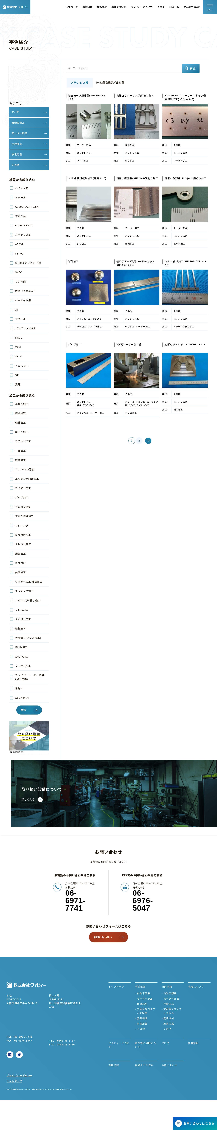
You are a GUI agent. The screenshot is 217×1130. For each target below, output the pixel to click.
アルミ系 (20, 216)
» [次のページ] (144, 441)
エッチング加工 (24, 591)
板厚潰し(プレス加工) (28, 637)
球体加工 (20, 422)
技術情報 (102, 7)
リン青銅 (20, 281)
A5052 (19, 244)
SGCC (18, 337)
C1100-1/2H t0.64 (26, 206)
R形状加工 (21, 647)
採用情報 (113, 1065)
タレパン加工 (23, 544)
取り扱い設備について (145, 1045)
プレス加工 (21, 609)
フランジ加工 (23, 441)
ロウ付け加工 (24, 535)
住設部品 (142, 1004)
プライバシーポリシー (19, 1075)
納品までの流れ (192, 7)
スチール (20, 197)
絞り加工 (20, 460)
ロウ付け (20, 563)
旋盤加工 (20, 553)
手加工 (19, 688)
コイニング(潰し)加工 (28, 600)
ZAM (18, 347)
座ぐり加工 (21, 432)
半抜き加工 (21, 404)
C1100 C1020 (23, 225)
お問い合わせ (169, 1065)
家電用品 (142, 1023)
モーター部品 (145, 998)
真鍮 (17, 384)
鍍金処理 (20, 413)
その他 (141, 1029)
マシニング (21, 525)
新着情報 (193, 1043)
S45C (18, 272)
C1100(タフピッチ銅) (28, 263)
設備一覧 (174, 7)
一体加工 (20, 450)
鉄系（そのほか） (25, 291)
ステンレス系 (23, 234)
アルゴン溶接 (23, 507)
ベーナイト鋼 (23, 300)
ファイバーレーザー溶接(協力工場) (29, 677)
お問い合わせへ (103, 937)
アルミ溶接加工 (24, 516)
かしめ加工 (21, 656)
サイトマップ (14, 1081)
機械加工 (20, 628)
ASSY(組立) (22, 697)
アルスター (21, 365)
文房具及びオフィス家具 (146, 1011)
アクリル (20, 319)
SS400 (19, 253)
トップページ (70, 7)
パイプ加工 (21, 497)
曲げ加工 (20, 572)
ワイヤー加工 (23, 488)
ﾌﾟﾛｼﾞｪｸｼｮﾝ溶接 (24, 469)
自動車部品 (143, 993)
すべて (15, 112)
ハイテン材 (21, 188)
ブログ (161, 7)
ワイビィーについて (142, 7)
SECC (18, 356)
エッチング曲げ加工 (27, 478)
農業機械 (142, 1018)
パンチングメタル (25, 328)
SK (17, 375)
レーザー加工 (23, 666)
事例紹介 (87, 7)
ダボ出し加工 (23, 619)
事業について (119, 7)
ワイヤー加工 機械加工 (28, 581)
